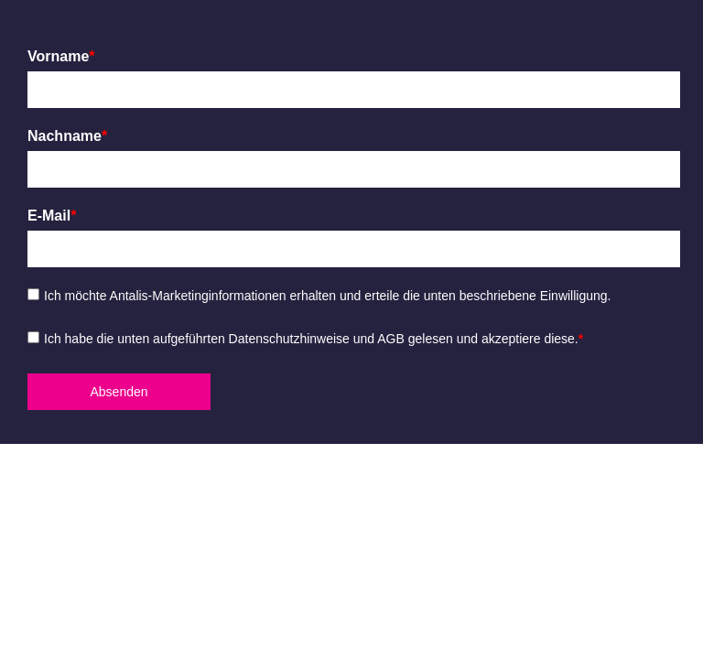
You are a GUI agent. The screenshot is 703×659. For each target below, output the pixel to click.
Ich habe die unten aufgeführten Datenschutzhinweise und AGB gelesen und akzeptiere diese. (313, 338)
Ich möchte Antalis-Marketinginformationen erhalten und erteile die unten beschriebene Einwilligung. (327, 295)
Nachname (67, 136)
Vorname (61, 56)
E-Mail (51, 215)
